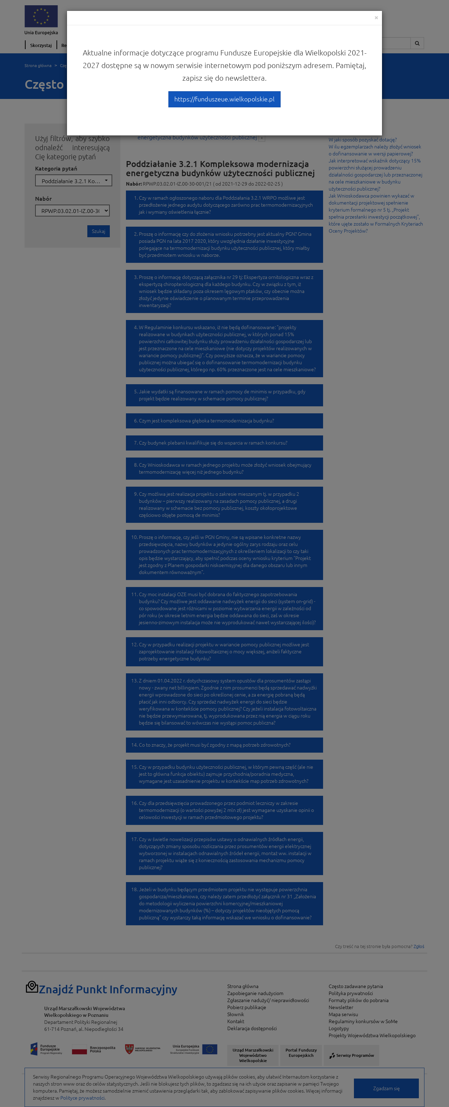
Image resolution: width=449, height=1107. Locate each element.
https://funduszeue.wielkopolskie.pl (224, 98)
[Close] (376, 17)
